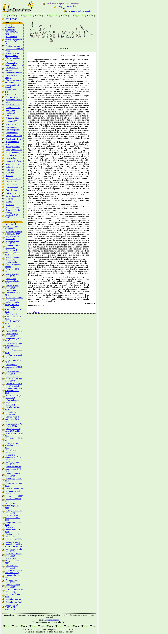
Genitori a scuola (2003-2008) (12, 535)
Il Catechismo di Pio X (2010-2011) (13, 425)
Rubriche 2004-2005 (14, 599)
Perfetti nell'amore (13, 178)
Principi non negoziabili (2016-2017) (12, 281)
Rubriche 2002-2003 (14, 602)
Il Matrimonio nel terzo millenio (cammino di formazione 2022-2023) (12, 29)
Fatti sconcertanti (13, 193)
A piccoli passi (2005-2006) (11, 581)
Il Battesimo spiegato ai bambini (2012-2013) (14, 390)
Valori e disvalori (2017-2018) (12, 258)
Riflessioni (10, 170)
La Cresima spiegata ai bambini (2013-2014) (13, 345)
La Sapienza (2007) (13, 539)
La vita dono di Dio (13, 196)
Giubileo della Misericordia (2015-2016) (13, 292)
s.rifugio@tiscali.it (52, 620)
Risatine (9, 202)
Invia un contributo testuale (79, 11)
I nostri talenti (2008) (14, 496)
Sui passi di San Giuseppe (11, 69)
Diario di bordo (12, 158)
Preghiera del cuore (13, 46)
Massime (9, 199)
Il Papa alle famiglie (14, 152)
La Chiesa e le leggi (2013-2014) (13, 356)
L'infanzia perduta (13, 130)
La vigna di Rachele (14, 149)
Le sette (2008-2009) (14, 488)
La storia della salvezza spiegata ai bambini (13, 264)
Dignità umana (12, 133)
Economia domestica (14, 73)
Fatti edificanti (11, 190)
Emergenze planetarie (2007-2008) (12, 505)
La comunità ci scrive (14, 187)
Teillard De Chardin (14, 136)
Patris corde (10, 110)
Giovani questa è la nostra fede (13, 81)
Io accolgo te (11, 124)
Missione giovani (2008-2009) (12, 492)
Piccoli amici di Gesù (14, 139)
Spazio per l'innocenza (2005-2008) (12, 529)
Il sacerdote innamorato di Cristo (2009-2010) (13, 457)
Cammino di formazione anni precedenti (11, 226)
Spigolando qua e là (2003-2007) (13, 550)
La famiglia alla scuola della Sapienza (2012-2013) (13, 378)
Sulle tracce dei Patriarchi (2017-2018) (11, 252)
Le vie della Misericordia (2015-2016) (13, 309)
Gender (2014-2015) (14, 331)
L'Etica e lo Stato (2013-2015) (12, 327)
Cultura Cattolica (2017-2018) (12, 246)
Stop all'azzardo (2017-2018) (12, 237)
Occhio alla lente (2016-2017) (12, 275)
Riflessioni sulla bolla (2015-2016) (12, 303)
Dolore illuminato (13, 167)
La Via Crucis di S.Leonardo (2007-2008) (12, 517)
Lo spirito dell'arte (13, 108)
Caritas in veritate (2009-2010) (12, 475)
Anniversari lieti (12, 207)
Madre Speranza (12, 164)
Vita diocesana (11, 127)
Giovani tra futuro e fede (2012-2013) (13, 384)
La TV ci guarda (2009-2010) (12, 463)
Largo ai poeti (11, 181)
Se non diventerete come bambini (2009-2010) (13, 469)
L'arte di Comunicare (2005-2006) (14, 590)
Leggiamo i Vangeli (13, 121)
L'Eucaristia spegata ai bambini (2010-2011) (13, 445)
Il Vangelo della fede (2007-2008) (13, 511)
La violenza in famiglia (11, 76)
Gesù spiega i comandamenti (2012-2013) (13, 367)
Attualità (9, 176)
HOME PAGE (11, 19)
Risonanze (10, 173)
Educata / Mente (12, 97)
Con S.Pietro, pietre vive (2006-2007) (13, 571)
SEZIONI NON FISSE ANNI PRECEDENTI (11, 607)
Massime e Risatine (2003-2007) (13, 555)
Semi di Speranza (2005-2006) (12, 586)
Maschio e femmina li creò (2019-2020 (13, 232)
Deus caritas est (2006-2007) (11, 566)
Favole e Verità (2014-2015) (11, 335)
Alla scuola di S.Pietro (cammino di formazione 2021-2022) (13, 40)
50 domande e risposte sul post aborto (14, 64)
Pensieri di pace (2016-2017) (11, 287)
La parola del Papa (13, 161)
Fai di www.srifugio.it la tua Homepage (63, 3)
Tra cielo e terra (12, 155)
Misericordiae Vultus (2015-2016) (14, 298)
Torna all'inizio (34, 312)
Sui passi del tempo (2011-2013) (13, 396)
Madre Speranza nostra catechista (12, 54)
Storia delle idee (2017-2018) (12, 242)
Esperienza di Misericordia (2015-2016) (13, 316)
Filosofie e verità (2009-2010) (12, 451)
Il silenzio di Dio (12, 118)
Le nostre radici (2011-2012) (11, 413)
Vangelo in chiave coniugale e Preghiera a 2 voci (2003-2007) (13, 544)
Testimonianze (11, 184)
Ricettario (10, 205)
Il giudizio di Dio (13, 105)
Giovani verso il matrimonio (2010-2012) (12, 419)
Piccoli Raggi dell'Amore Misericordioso (11, 92)
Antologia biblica (13, 147)
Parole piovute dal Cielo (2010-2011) (12, 430)
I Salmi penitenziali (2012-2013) (13, 373)
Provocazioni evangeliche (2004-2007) (12, 560)
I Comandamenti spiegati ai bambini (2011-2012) (12, 402)
